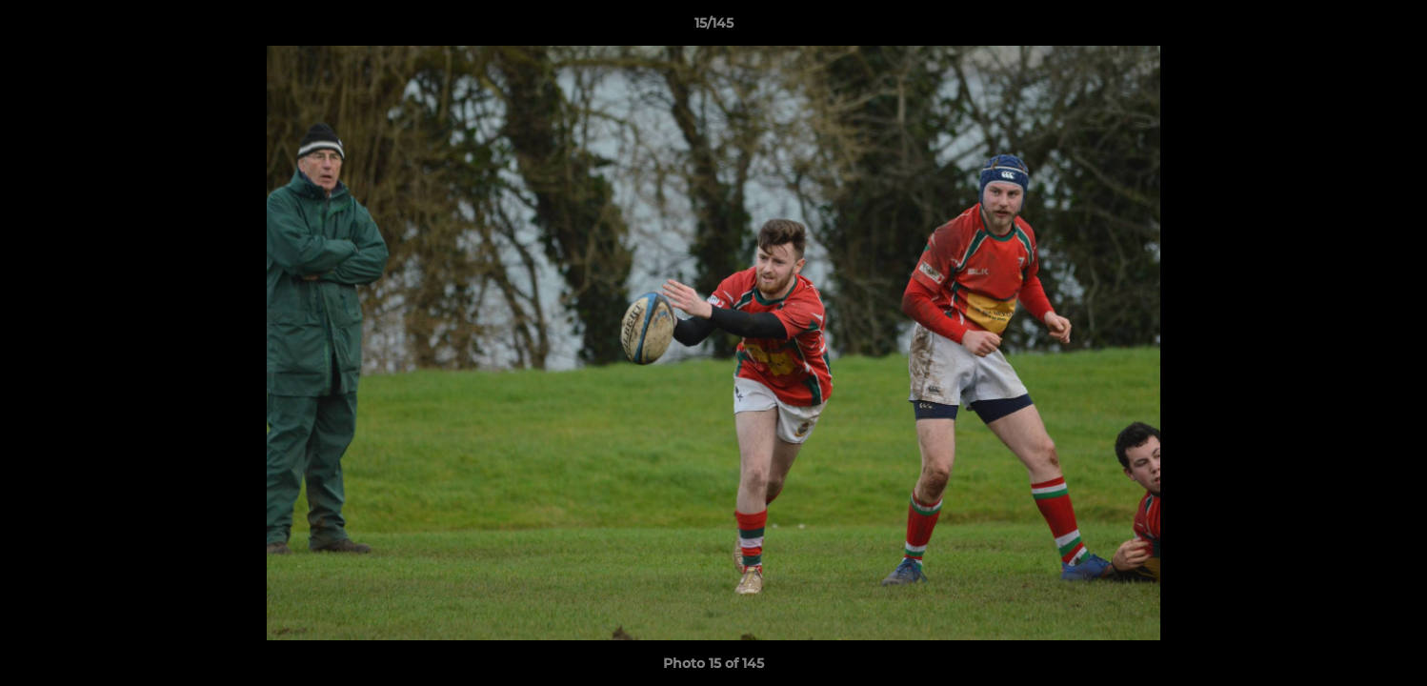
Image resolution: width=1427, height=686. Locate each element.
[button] (1392, 27)
